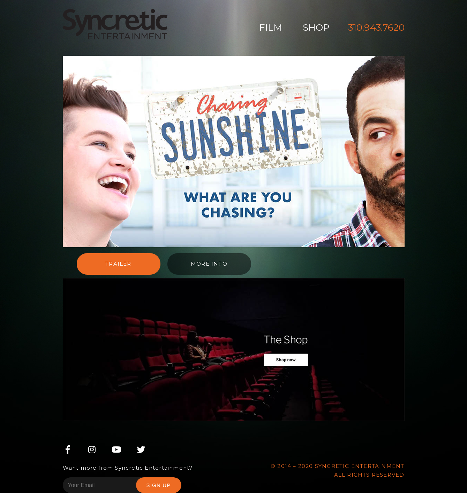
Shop (316, 27)
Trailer (118, 263)
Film (270, 27)
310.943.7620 (376, 27)
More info (209, 263)
